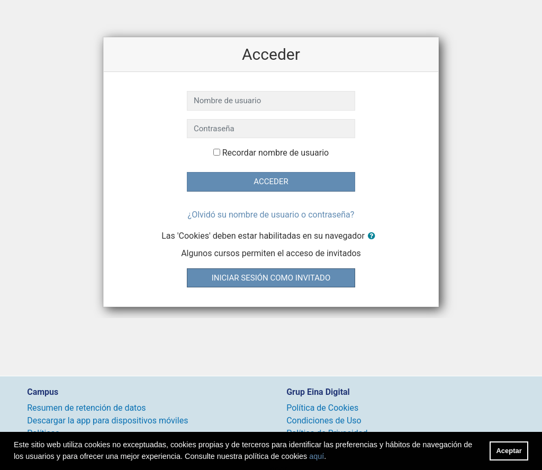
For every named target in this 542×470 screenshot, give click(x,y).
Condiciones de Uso (323, 420)
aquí (316, 456)
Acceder (271, 181)
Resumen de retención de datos (86, 408)
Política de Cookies (322, 408)
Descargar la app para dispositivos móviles (107, 420)
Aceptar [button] (509, 451)
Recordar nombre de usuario (275, 153)
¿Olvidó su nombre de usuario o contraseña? (271, 215)
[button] (374, 236)
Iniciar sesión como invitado (271, 278)
